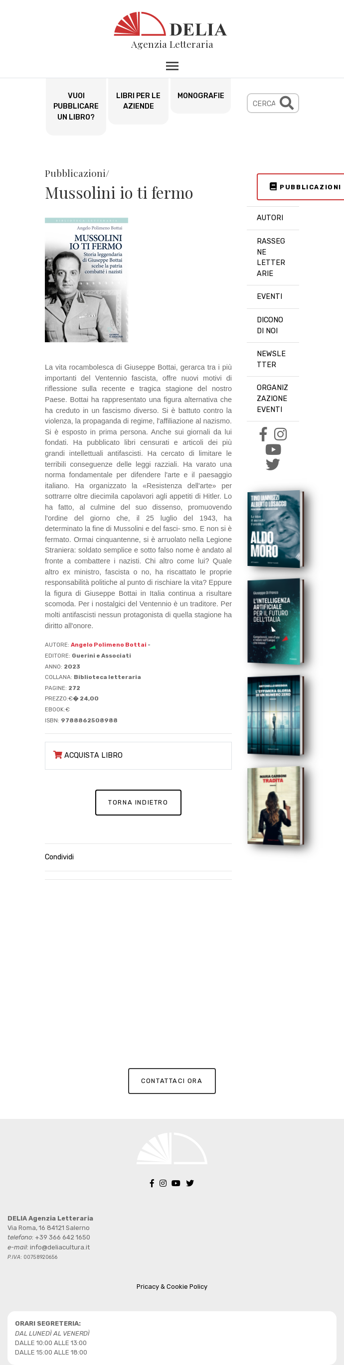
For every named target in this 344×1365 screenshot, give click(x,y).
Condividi (59, 857)
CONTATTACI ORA (171, 1081)
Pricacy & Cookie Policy (172, 1286)
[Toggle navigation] (171, 66)
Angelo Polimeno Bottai (109, 644)
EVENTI (269, 296)
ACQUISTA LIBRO (88, 755)
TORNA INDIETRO (138, 802)
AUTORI (270, 218)
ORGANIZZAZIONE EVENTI (272, 398)
